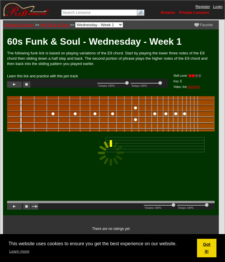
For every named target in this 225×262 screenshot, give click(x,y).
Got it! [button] (206, 248)
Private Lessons (194, 12)
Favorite (203, 25)
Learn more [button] (19, 251)
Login (218, 6)
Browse (168, 12)
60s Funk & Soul (54, 25)
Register (203, 6)
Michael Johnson (19, 25)
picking (194, 86)
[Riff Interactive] (26, 9)
